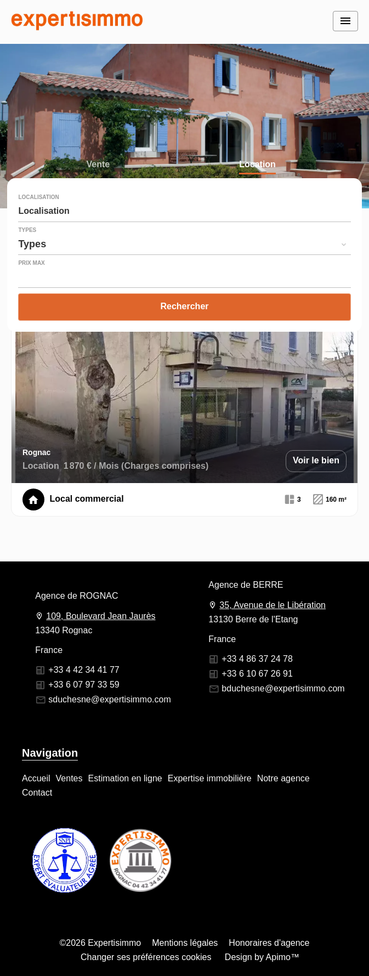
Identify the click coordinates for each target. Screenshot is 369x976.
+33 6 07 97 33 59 (83, 684)
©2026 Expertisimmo (100, 942)
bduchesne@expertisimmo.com (283, 688)
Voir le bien (316, 460)
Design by (260, 957)
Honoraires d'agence (269, 942)
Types (27, 230)
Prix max (31, 263)
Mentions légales (185, 942)
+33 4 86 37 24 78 (257, 658)
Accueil (77, 22)
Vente (98, 165)
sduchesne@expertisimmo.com (109, 699)
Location (257, 165)
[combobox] (184, 211)
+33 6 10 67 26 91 (257, 673)
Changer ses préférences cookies (146, 957)
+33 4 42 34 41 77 (83, 669)
